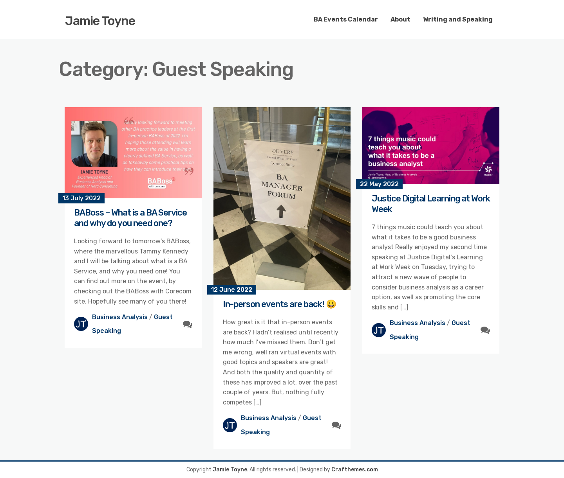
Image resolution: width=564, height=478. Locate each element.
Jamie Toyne (100, 20)
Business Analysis (120, 317)
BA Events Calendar (346, 19)
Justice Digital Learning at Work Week (431, 203)
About (400, 19)
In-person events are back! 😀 (279, 304)
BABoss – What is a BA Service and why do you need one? (130, 217)
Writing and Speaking (458, 19)
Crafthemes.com (354, 469)
